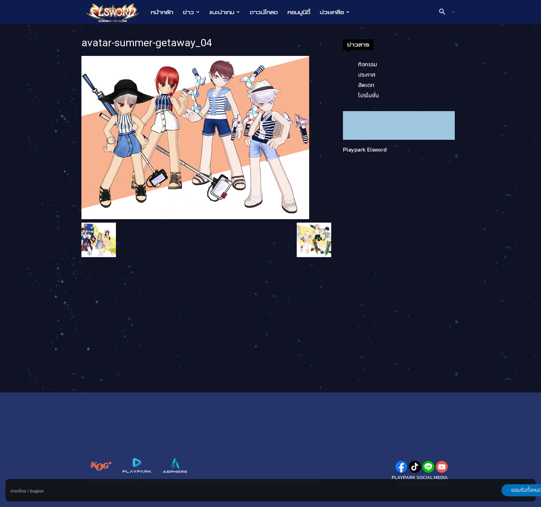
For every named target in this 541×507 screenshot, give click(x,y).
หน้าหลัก (162, 12)
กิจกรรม (367, 64)
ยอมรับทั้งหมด (499, 490)
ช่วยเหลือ (335, 12)
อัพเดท (366, 85)
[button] (444, 12)
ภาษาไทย (18, 491)
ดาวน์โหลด (264, 12)
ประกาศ (366, 74)
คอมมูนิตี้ (298, 12)
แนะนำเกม (224, 12)
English (37, 491)
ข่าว (191, 12)
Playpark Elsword (365, 149)
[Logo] (116, 12)
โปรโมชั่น (368, 95)
